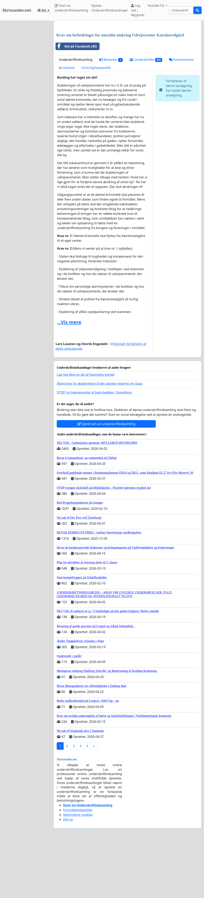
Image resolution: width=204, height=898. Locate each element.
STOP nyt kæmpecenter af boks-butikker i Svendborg (94, 448)
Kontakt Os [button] (156, 5)
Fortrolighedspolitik (96, 123)
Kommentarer (181, 115)
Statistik (67, 123)
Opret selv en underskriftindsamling (106, 479)
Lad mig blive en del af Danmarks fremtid (85, 430)
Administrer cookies (78, 870)
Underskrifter (145, 115)
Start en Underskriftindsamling (71, 7)
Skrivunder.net (16, 10)
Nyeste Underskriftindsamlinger (109, 7)
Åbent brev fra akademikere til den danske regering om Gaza (99, 439)
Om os (68, 875)
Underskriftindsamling (75, 115)
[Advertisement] (127, 55)
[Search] (181, 10)
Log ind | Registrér (138, 10)
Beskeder (111, 115)
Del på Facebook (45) (76, 101)
